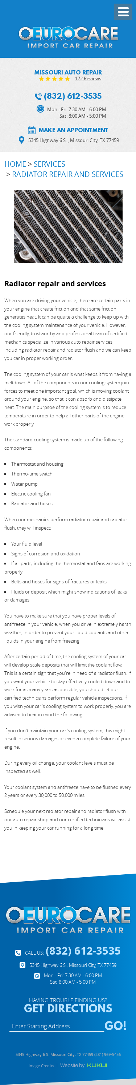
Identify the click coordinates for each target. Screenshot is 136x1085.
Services (49, 164)
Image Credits (41, 1065)
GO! (115, 1025)
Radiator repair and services (67, 174)
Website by (83, 1066)
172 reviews (88, 78)
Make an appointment (73, 130)
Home (15, 164)
